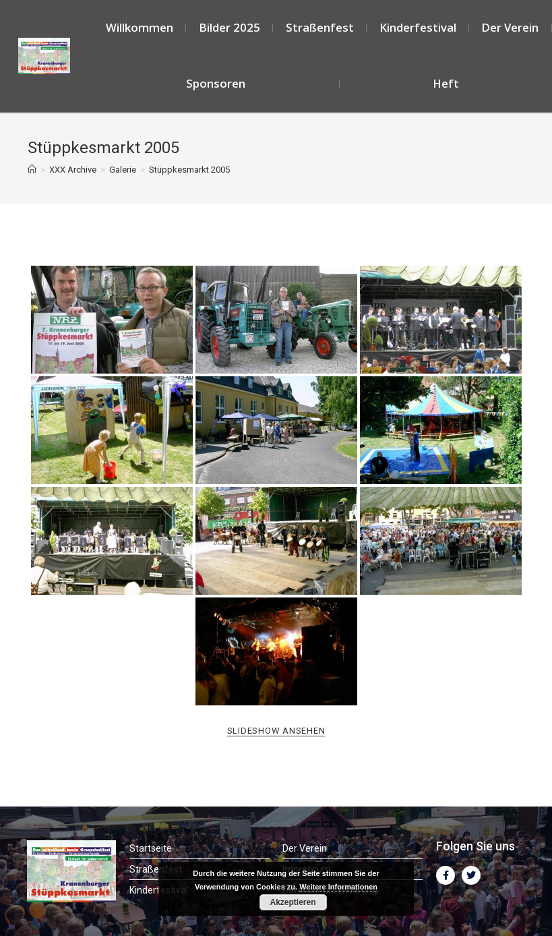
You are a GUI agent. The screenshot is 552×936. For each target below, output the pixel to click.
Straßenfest (320, 27)
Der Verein (510, 27)
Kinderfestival (417, 27)
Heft (446, 83)
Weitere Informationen (338, 887)
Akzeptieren (292, 902)
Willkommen (139, 27)
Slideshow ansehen (276, 731)
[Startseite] (32, 170)
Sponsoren (215, 83)
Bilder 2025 (229, 27)
